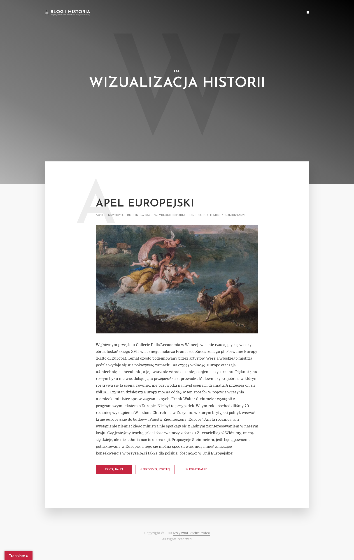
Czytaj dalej (114, 469)
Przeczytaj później (155, 469)
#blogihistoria (172, 215)
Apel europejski (145, 203)
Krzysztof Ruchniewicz (129, 215)
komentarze (235, 215)
